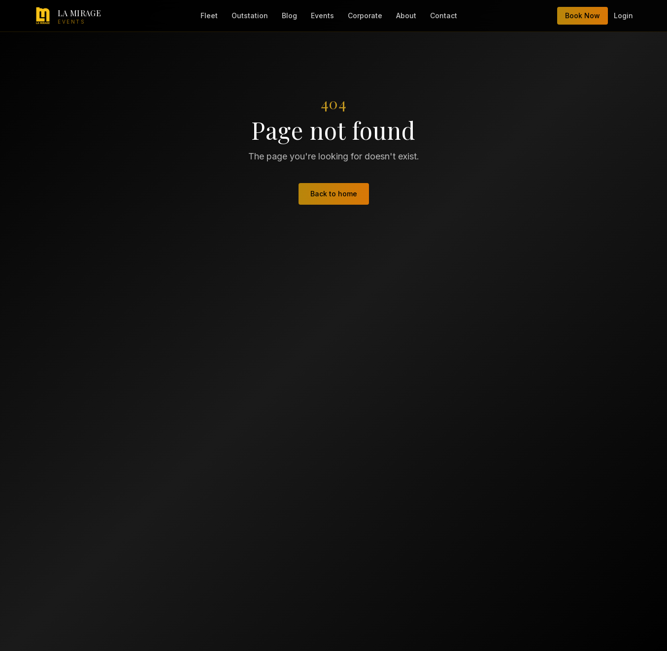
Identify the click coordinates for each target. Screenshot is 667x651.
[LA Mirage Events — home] (67, 16)
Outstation (250, 15)
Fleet (209, 15)
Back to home (333, 193)
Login (623, 15)
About (406, 15)
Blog (289, 15)
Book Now (582, 15)
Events (322, 15)
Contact (443, 15)
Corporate (365, 15)
